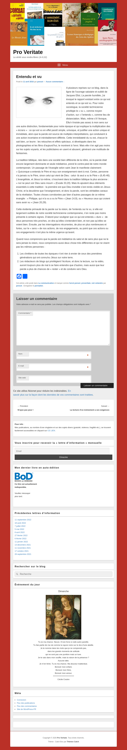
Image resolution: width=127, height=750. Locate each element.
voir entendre (97, 283)
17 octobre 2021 (22, 551)
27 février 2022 (21, 535)
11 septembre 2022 (23, 520)
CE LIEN (51, 430)
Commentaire (24, 313)
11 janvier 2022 (21, 542)
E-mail (21, 366)
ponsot (40, 82)
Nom (20, 354)
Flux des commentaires (27, 706)
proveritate (86, 283)
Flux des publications (26, 703)
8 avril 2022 (20, 532)
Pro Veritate (28, 52)
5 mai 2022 (19, 529)
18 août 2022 (20, 523)
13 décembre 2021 (23, 545)
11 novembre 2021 (23, 548)
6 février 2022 (20, 538)
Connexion (21, 700)
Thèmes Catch (73, 742)
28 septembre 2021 (23, 554)
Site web (22, 378)
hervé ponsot (74, 283)
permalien (39, 286)
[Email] (62, 451)
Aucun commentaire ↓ (55, 82)
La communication (46, 283)
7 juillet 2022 (20, 526)
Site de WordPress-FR (26, 709)
